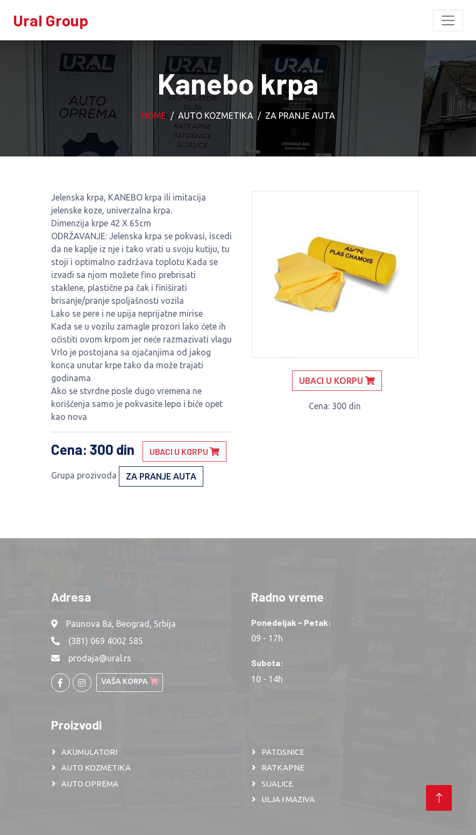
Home (153, 115)
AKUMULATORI (89, 752)
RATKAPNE (282, 767)
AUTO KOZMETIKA (96, 767)
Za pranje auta (300, 115)
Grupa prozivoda (84, 475)
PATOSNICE (282, 752)
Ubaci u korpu (184, 451)
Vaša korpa (129, 681)
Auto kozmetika (215, 115)
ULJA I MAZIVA (288, 799)
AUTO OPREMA (89, 783)
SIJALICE (277, 783)
